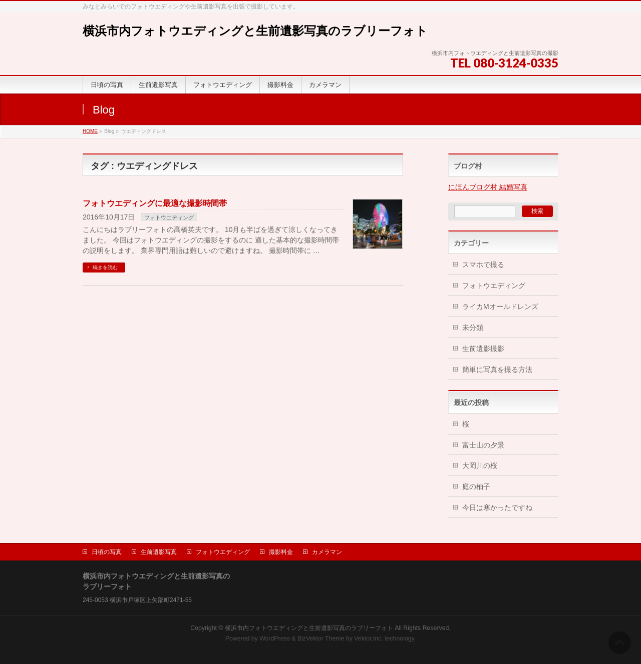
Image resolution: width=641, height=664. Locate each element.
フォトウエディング (169, 217)
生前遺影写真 (159, 552)
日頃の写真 (107, 552)
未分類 (472, 328)
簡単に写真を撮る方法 (497, 370)
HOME (90, 131)
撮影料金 (281, 552)
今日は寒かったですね (497, 508)
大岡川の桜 (479, 466)
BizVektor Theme (321, 638)
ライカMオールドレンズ (500, 306)
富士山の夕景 (483, 445)
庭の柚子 (476, 486)
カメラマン (327, 552)
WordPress (274, 638)
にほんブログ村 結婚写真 (487, 187)
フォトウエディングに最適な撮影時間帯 (155, 203)
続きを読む (105, 267)
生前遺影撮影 (483, 348)
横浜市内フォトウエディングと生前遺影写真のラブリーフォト (255, 31)
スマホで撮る (483, 264)
